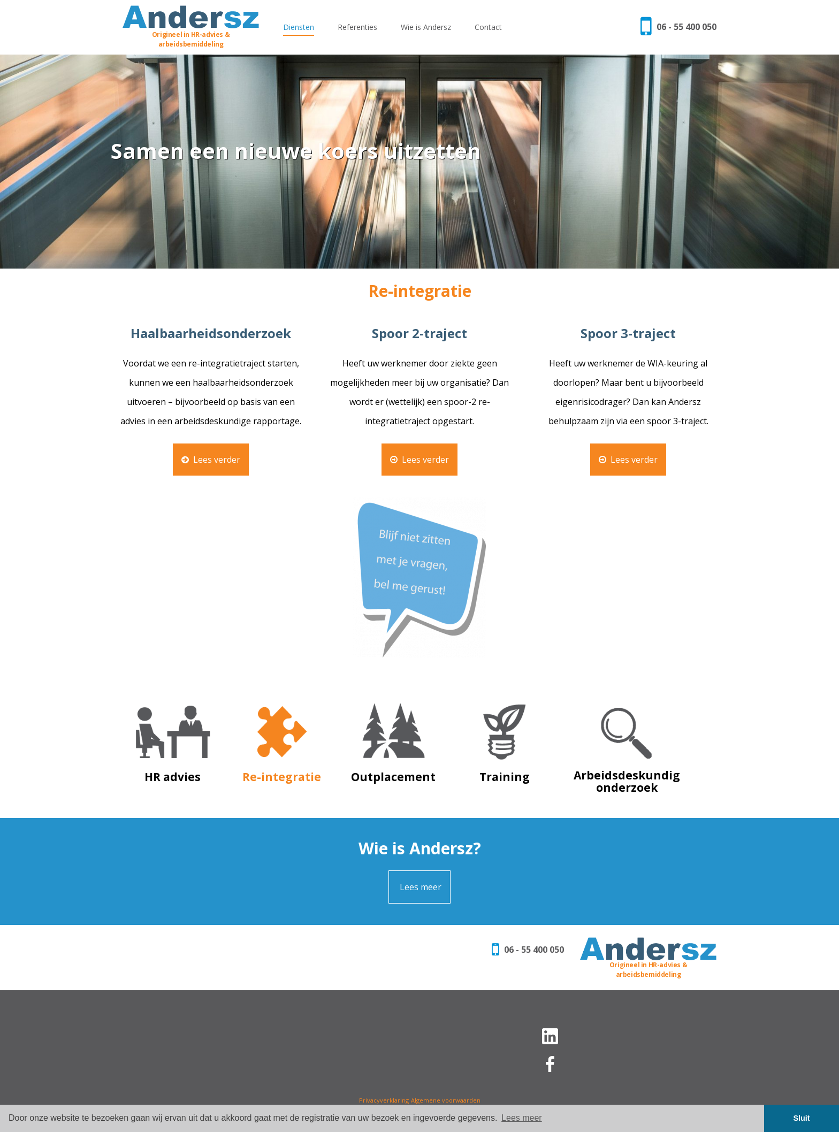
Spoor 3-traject (628, 333)
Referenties (357, 27)
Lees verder (210, 459)
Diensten (298, 27)
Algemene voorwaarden (445, 1100)
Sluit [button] (801, 1118)
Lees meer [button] (521, 1117)
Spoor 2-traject (419, 333)
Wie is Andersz (426, 27)
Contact (488, 27)
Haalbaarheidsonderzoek (211, 333)
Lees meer (419, 887)
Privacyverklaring (384, 1100)
